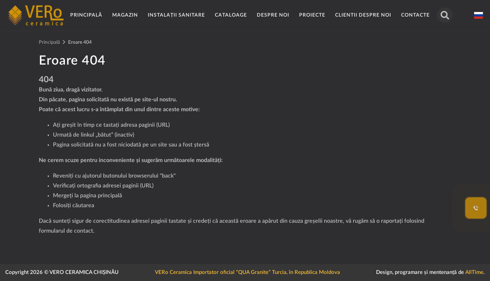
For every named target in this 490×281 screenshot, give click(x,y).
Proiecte (312, 15)
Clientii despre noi (363, 15)
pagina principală (101, 195)
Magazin (125, 15)
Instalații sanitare (176, 15)
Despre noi (273, 15)
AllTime (474, 272)
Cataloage (231, 15)
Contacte (415, 15)
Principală (86, 15)
